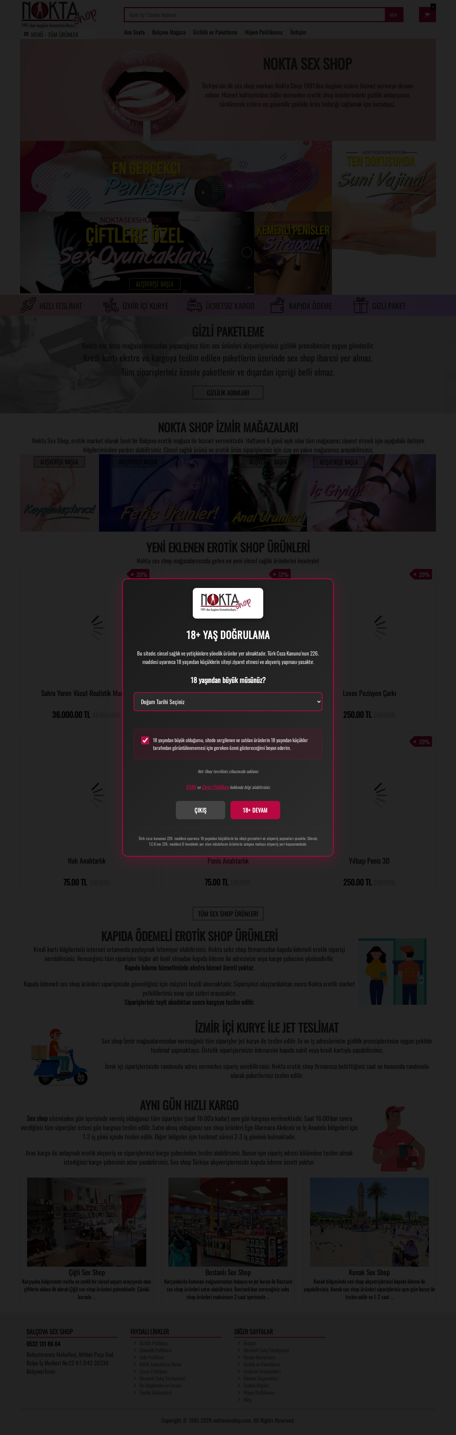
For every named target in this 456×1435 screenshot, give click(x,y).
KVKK (191, 786)
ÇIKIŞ (201, 810)
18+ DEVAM (255, 810)
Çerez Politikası (215, 786)
